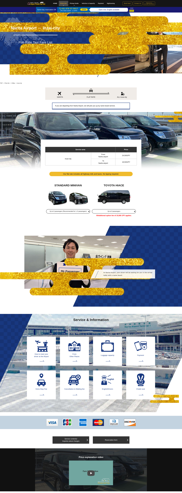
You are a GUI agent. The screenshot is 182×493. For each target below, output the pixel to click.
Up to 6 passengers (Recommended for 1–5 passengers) (68, 211)
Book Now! (127, 3)
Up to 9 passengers (114, 211)
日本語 (131, 8)
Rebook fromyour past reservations (149, 3)
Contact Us (137, 3)
